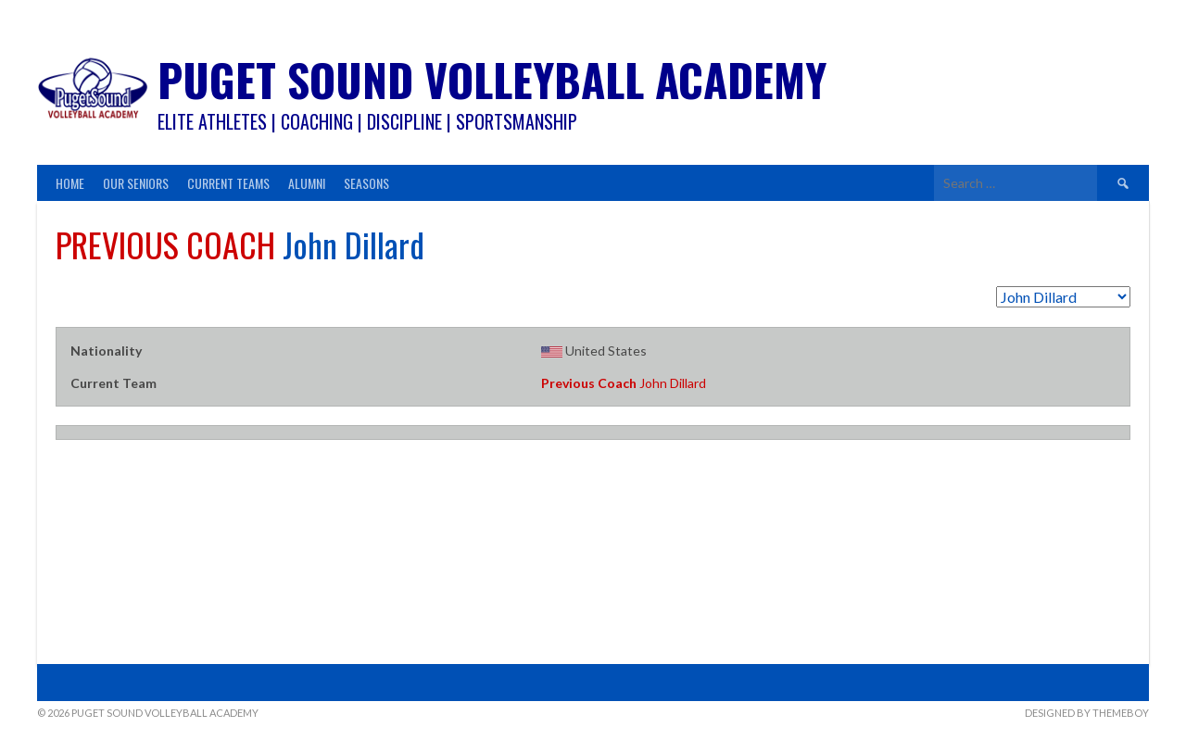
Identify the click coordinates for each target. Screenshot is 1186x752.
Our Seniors (136, 183)
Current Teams (228, 183)
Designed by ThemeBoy (1087, 713)
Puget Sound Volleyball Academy (492, 79)
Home (70, 183)
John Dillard (623, 383)
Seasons (366, 183)
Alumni (306, 183)
